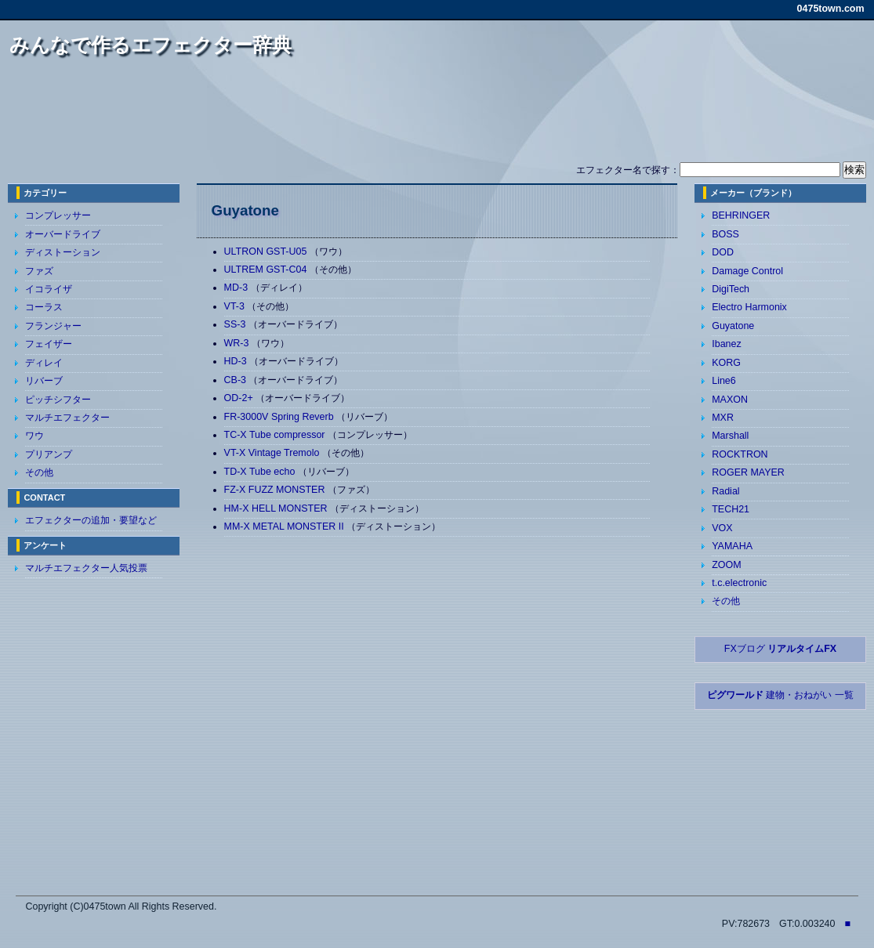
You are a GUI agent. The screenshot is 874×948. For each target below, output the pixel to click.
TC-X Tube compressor (276, 434)
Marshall (730, 435)
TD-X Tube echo (261, 471)
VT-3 (236, 306)
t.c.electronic (739, 582)
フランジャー (53, 325)
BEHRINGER (741, 215)
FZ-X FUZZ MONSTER (276, 489)
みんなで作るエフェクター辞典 (150, 45)
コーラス (44, 307)
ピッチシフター (58, 399)
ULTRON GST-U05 (267, 251)
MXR (723, 417)
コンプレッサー (58, 215)
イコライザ (48, 289)
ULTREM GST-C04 (267, 269)
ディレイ (44, 362)
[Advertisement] (437, 116)
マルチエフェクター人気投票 (86, 568)
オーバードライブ (62, 234)
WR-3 (238, 343)
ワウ (34, 435)
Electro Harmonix (749, 307)
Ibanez (726, 343)
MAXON (730, 399)
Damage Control (747, 271)
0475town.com (831, 8)
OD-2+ (240, 398)
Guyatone (733, 325)
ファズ (39, 271)
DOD (723, 252)
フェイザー (48, 343)
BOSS (725, 234)
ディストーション (62, 252)
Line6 (724, 380)
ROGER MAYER (748, 472)
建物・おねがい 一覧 (780, 694)
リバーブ (44, 380)
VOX (722, 528)
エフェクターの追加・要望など (91, 520)
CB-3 (236, 379)
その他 (39, 472)
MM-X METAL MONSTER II (285, 526)
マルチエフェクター (67, 417)
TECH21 (730, 509)
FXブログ (780, 648)
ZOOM (726, 564)
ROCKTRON (739, 454)
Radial (725, 491)
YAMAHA (732, 546)
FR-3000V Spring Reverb (280, 416)
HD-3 (237, 361)
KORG (726, 362)
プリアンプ (48, 454)
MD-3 (237, 287)
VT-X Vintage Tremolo (273, 452)
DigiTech (730, 289)
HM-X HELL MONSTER (277, 508)
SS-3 (236, 324)
